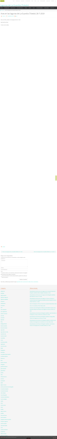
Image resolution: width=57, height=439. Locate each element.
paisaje (2, 409)
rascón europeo (4, 423)
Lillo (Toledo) (3, 393)
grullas (2, 372)
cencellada (3, 338)
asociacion (3, 305)
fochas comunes (4, 362)
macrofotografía (4, 395)
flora (1, 360)
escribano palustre (4, 356)
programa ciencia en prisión (6, 419)
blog (1, 321)
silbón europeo (3, 433)
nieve (2, 403)
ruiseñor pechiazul (4, 429)
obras (2, 407)
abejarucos (3, 291)
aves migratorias (4, 311)
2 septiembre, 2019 (11, 16)
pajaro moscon (3, 411)
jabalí (2, 382)
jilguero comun (3, 384)
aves (3, 10)
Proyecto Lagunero (4, 421)
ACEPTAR (28, 438)
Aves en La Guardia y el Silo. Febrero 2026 (37, 305)
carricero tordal (3, 336)
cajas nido (2, 329)
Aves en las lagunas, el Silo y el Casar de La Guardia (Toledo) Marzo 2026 (43, 303)
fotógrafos (3, 364)
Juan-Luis (4, 16)
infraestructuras (4, 376)
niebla (2, 401)
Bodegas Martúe (4, 323)
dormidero (3, 352)
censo (2, 340)
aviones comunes (4, 313)
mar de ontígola (4, 399)
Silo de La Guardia (4, 435)
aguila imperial (3, 295)
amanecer (2, 301)
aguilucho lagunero (4, 297)
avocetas (2, 315)
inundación (3, 380)
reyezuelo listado (4, 425)
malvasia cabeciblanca (5, 397)
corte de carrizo (3, 346)
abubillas (2, 293)
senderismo (3, 431)
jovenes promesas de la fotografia (7, 386)
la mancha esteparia (4, 389)
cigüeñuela (3, 344)
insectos (2, 378)
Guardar (3, 246)
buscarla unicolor (4, 327)
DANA (2, 348)
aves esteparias (3, 309)
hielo (2, 374)
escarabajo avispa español (6, 354)
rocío (2, 427)
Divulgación (3, 350)
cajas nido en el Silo (4, 332)
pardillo (2, 413)
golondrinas (3, 370)
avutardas (2, 317)
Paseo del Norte (4, 415)
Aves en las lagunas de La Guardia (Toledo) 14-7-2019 (11, 251)
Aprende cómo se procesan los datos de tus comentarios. (27, 281)
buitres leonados (4, 325)
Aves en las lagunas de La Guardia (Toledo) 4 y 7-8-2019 (45, 251)
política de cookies (2, 437)
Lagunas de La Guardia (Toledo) (14, 5)
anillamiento (3, 303)
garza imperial (3, 368)
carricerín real (3, 334)
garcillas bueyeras (4, 366)
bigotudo (2, 319)
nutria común (3, 405)
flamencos (3, 358)
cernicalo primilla (4, 342)
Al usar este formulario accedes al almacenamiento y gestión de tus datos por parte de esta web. (14, 276)
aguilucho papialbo (4, 299)
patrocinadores (3, 417)
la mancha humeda (4, 391)
